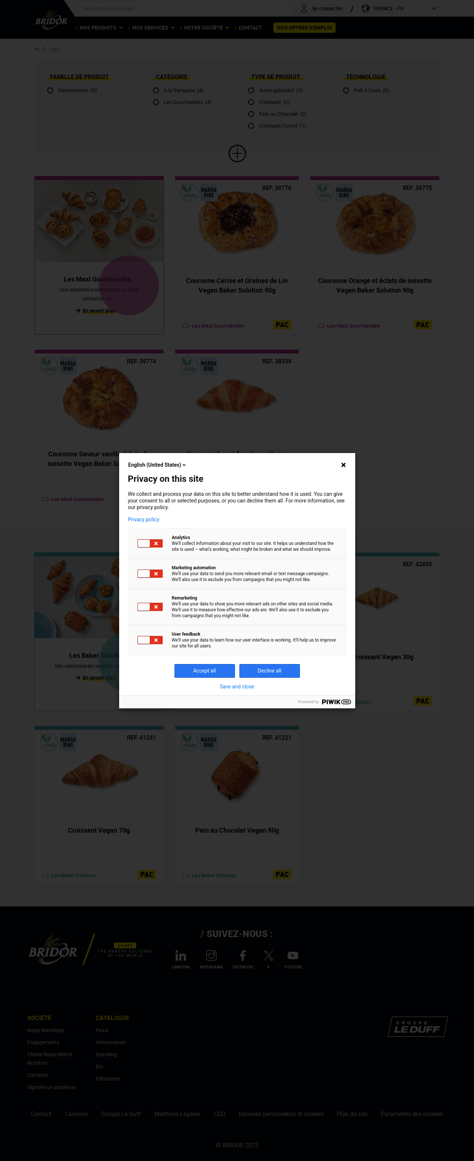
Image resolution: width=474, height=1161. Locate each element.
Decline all (269, 671)
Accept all (204, 671)
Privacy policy (143, 519)
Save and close (237, 687)
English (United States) (157, 465)
